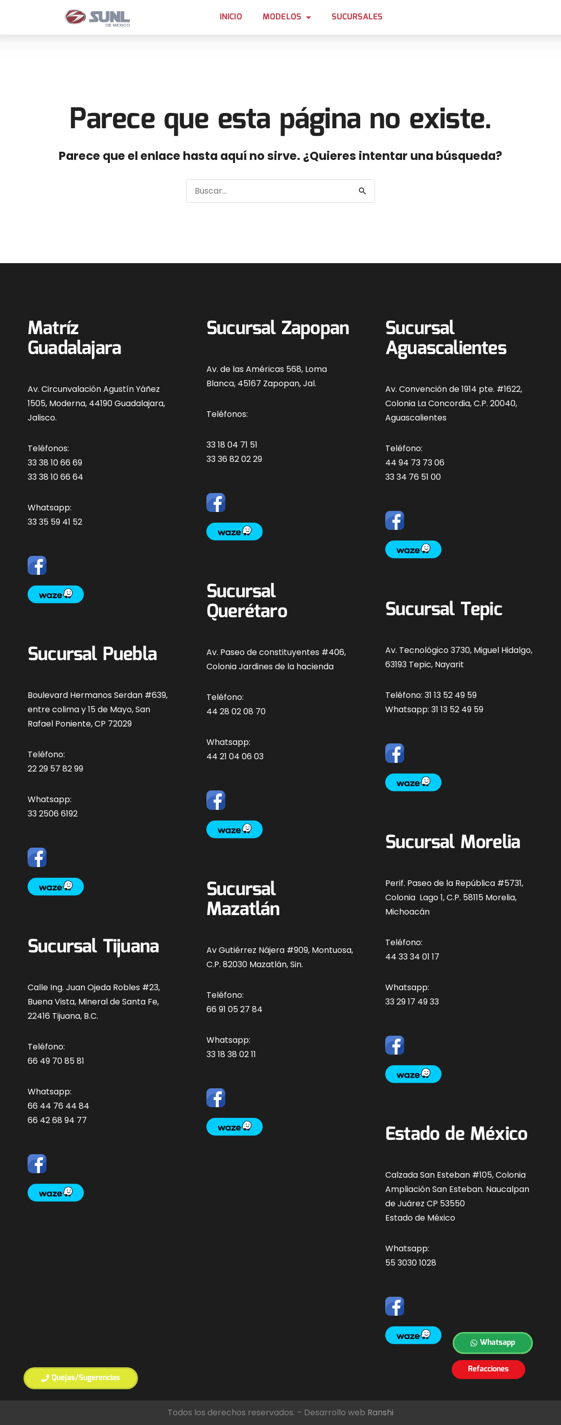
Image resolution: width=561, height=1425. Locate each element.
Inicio (231, 17)
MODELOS (287, 17)
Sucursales (357, 17)
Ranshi (380, 1412)
